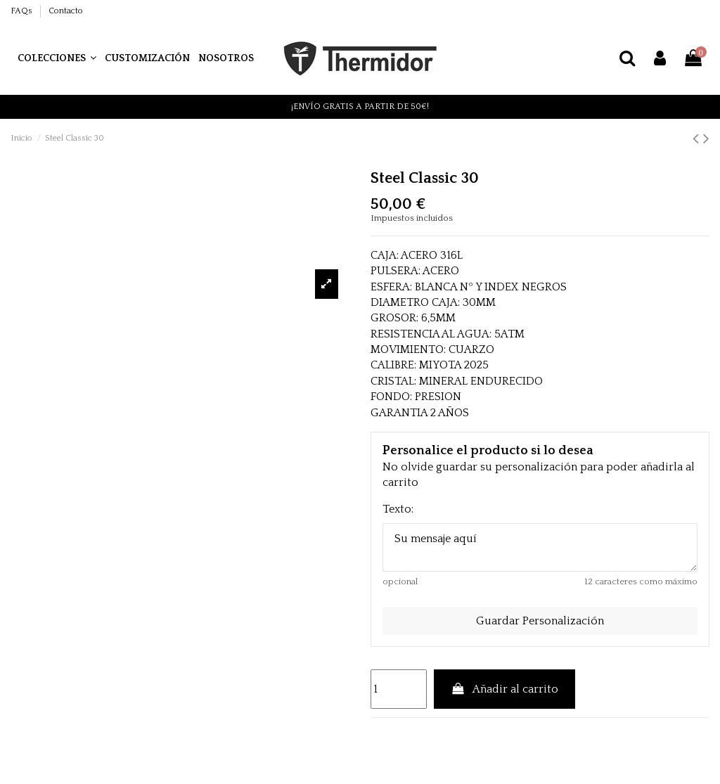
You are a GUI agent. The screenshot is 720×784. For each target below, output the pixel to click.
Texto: (397, 509)
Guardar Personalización (540, 621)
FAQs (22, 10)
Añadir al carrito (505, 689)
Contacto (66, 10)
